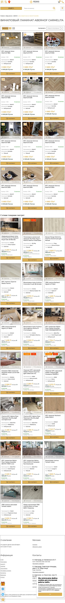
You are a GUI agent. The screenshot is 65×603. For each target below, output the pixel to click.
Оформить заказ (37, 546)
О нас (2, 559)
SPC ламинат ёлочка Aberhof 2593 (8, 186)
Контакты (3, 573)
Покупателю (4, 568)
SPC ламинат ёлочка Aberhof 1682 (8, 96)
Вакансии (3, 575)
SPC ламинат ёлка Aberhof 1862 (7, 52)
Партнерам (4, 562)
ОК (50, 594)
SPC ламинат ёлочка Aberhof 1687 (8, 141)
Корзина (34, 544)
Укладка (3, 566)
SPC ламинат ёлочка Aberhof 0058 (52, 141)
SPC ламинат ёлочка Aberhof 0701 (30, 52)
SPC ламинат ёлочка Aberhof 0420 (30, 141)
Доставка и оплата (6, 570)
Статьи (2, 577)
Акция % (11, 8)
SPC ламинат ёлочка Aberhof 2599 (30, 186)
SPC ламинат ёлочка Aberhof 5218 (30, 96)
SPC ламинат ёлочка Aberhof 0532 (52, 52)
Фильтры (5, 28)
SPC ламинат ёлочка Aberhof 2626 (52, 96)
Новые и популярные (53, 28)
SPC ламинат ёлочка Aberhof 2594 (52, 186)
